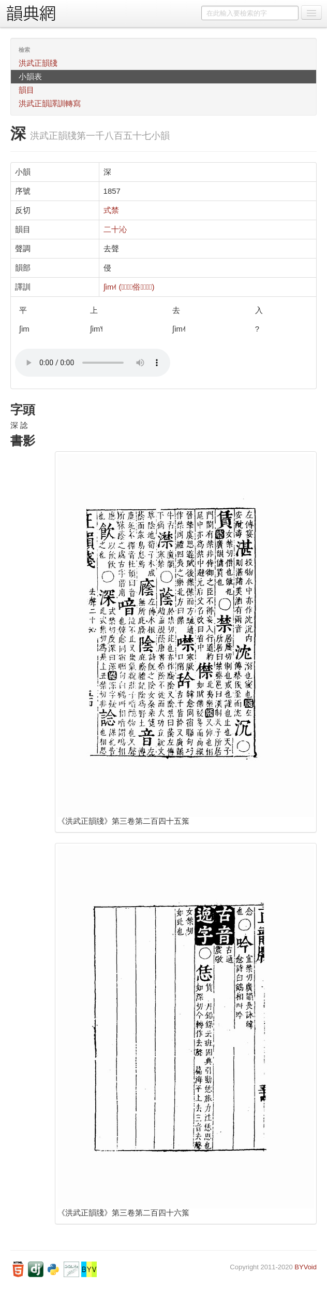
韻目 (26, 89)
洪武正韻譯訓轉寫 (50, 103)
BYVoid (305, 1267)
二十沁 (115, 229)
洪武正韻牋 (38, 63)
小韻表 (30, 76)
